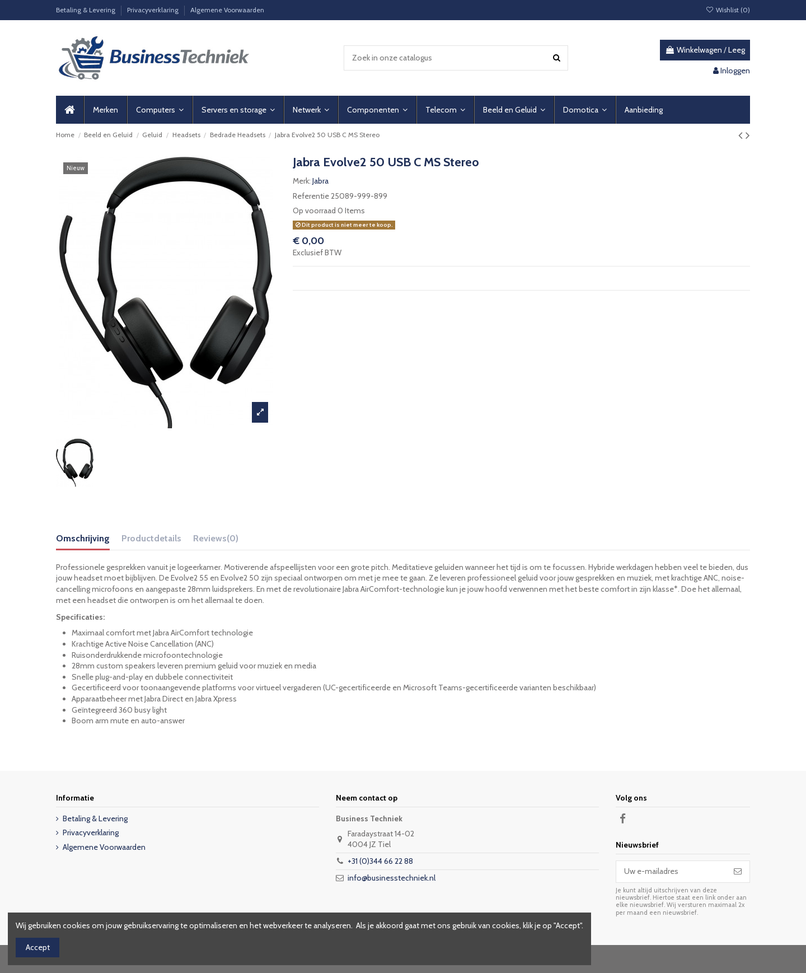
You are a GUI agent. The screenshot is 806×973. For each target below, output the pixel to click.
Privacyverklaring (153, 10)
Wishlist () (728, 10)
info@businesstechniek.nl (391, 878)
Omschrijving (83, 538)
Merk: (302, 181)
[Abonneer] (737, 871)
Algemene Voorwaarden (227, 10)
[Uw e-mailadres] (671, 871)
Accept (38, 947)
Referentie (311, 196)
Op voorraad (314, 210)
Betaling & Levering (86, 10)
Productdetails (151, 538)
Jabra (320, 181)
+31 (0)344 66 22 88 (380, 861)
